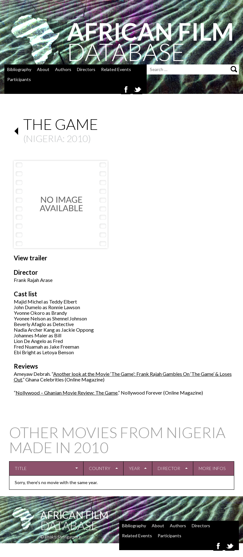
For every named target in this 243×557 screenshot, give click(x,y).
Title (21, 468)
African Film (74, 515)
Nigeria (44, 138)
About (43, 69)
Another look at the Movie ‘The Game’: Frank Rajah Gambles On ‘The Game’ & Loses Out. (123, 376)
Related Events (116, 69)
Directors (86, 69)
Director (169, 468)
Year (134, 468)
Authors (63, 69)
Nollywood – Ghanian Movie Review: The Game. (67, 393)
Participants (19, 79)
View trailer (30, 258)
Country (99, 468)
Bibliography (19, 69)
